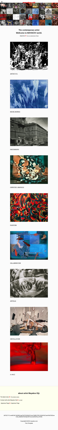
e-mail (12, 376)
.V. (17, 74)
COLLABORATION (15, 264)
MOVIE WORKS (15, 112)
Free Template (29, 425)
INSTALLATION (15, 340)
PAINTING (13, 226)
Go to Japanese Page (33, 36)
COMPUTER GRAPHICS (17, 188)
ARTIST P (13, 74)
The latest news (15, 398)
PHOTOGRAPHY (14, 150)
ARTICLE (13, 302)
